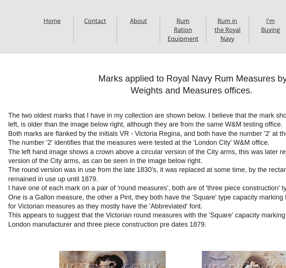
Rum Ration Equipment (183, 30)
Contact (95, 21)
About (138, 21)
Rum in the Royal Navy (227, 30)
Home (52, 21)
